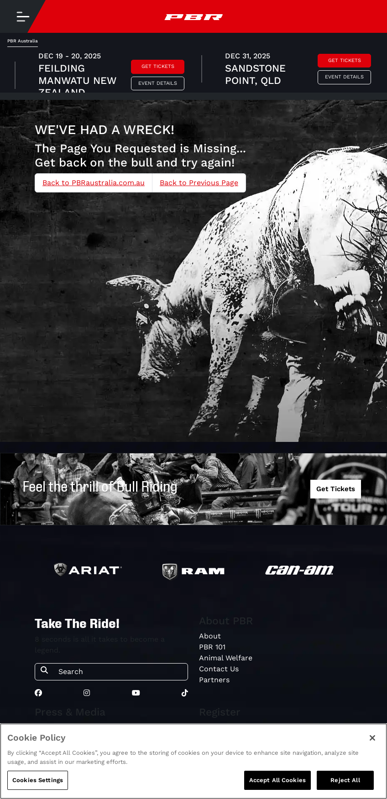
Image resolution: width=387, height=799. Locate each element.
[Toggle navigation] (23, 16)
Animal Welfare (225, 658)
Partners (214, 679)
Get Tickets (157, 66)
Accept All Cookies (277, 780)
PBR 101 (212, 647)
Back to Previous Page (199, 182)
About (210, 636)
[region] (193, 761)
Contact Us (219, 668)
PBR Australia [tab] (22, 40)
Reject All (345, 780)
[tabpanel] (193, 70)
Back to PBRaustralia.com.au (93, 182)
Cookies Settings (37, 780)
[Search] (120, 672)
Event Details (157, 83)
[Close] (372, 738)
